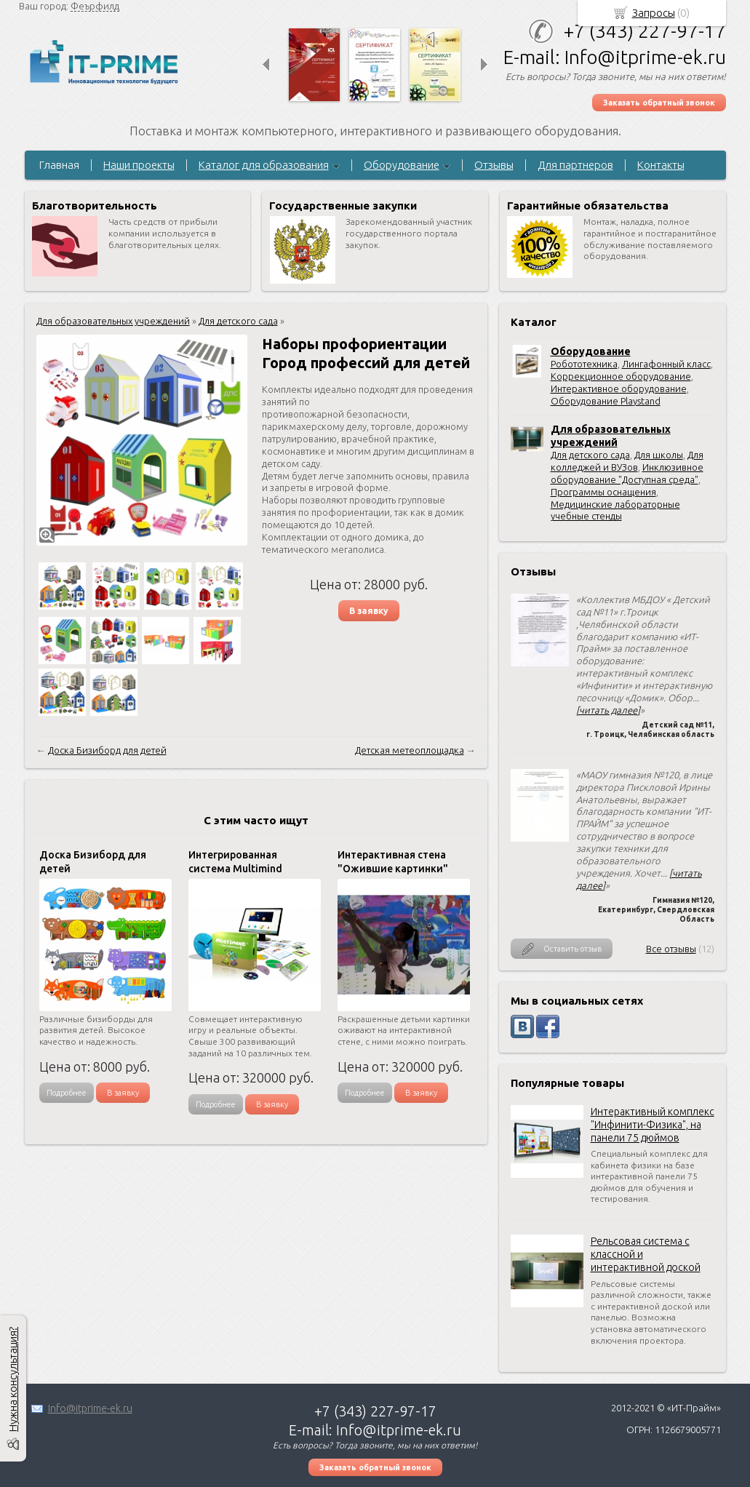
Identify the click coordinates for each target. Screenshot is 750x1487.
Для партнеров (575, 165)
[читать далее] (608, 710)
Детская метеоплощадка (409, 750)
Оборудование (401, 165)
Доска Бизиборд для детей (107, 750)
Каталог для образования (264, 165)
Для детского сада (590, 455)
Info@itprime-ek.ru (90, 1408)
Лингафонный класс (666, 364)
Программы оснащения (603, 492)
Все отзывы (671, 949)
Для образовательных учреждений (113, 321)
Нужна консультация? (13, 1379)
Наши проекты (139, 165)
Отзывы (494, 165)
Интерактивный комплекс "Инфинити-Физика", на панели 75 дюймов (652, 1125)
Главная (59, 165)
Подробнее (67, 1092)
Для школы (658, 455)
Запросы (653, 13)
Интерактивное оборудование (619, 388)
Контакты (661, 165)
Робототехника (584, 364)
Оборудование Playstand (606, 401)
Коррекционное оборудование (621, 376)
